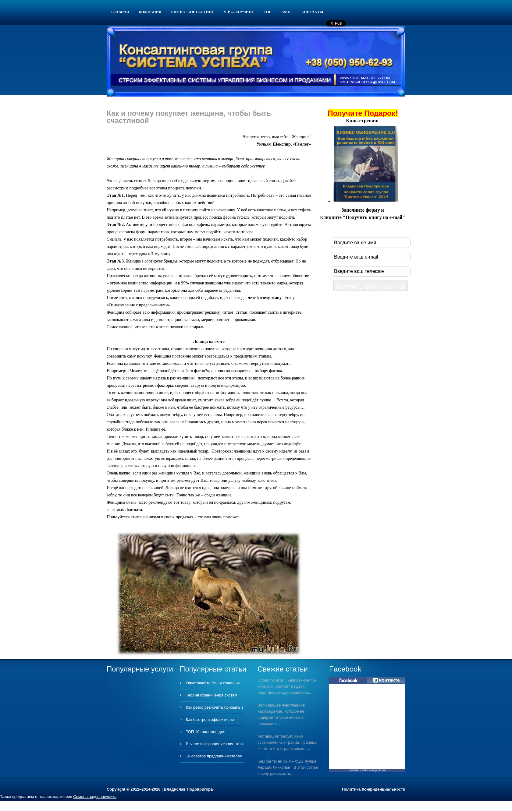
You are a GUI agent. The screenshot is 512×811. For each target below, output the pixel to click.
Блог (286, 12)
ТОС (268, 12)
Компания (150, 12)
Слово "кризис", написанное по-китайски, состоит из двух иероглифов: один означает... (287, 686)
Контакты (312, 12)
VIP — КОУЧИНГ (239, 12)
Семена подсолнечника (94, 796)
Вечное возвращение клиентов (214, 744)
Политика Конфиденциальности (373, 789)
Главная (120, 12)
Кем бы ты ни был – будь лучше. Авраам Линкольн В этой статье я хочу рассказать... (288, 767)
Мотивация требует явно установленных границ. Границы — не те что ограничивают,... (287, 742)
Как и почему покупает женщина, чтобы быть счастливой (189, 117)
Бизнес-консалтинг (192, 12)
